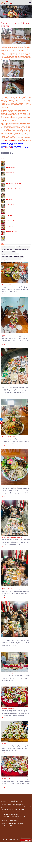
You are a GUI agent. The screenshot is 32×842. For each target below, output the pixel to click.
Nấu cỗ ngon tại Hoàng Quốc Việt (21, 249)
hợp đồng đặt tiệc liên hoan (11, 231)
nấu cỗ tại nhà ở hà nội (10, 204)
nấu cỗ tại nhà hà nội (10, 194)
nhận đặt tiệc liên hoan (10, 236)
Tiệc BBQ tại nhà (5, 259)
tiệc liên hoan (9, 215)
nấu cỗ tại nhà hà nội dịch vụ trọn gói (13, 183)
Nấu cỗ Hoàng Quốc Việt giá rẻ (8, 246)
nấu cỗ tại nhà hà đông (10, 167)
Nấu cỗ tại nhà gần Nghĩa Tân (23, 246)
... (17, 291)
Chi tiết (4, 293)
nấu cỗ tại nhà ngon (10, 162)
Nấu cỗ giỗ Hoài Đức (18, 256)
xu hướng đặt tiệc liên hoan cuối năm (13, 226)
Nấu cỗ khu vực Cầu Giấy (7, 249)
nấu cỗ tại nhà (9, 199)
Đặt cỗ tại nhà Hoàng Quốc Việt (8, 251)
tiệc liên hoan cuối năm (10, 210)
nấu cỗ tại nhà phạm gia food (12, 178)
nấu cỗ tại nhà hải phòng (11, 172)
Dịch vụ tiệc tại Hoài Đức (7, 256)
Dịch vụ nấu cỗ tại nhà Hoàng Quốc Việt (10, 254)
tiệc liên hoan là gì (10, 220)
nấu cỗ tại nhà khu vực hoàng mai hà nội (14, 188)
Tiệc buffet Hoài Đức (15, 259)
